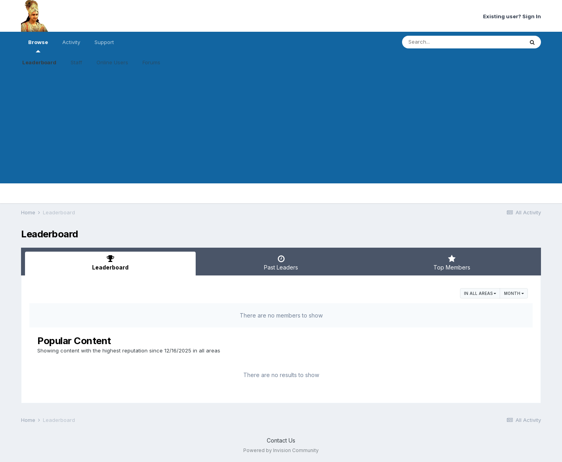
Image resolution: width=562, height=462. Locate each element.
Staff (76, 62)
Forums (151, 62)
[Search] (441, 42)
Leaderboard (39, 62)
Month (514, 293)
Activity (71, 42)
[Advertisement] (281, 127)
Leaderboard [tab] (110, 263)
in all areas (480, 293)
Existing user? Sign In (512, 16)
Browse (38, 45)
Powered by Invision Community (281, 450)
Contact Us (281, 440)
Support (104, 42)
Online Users (112, 62)
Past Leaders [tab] (281, 263)
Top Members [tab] (451, 263)
